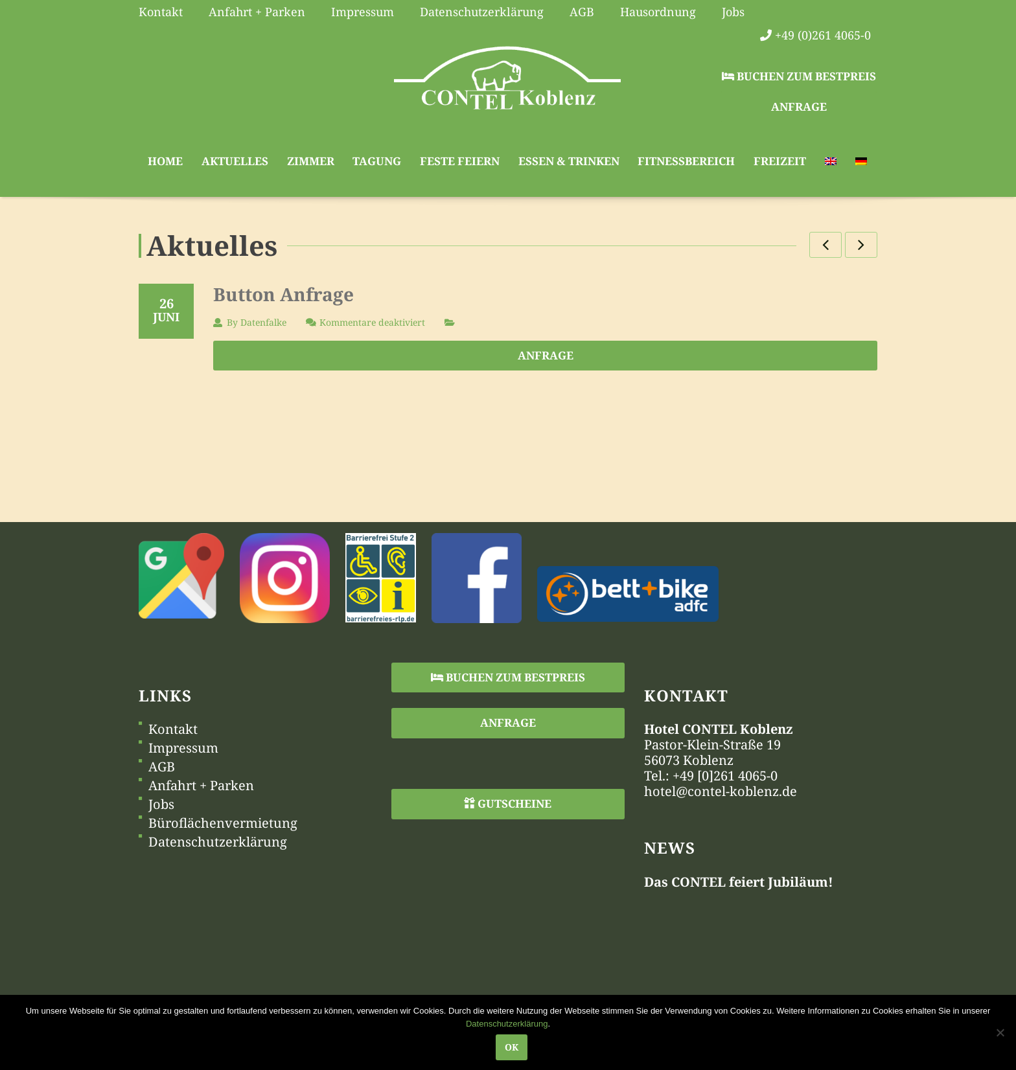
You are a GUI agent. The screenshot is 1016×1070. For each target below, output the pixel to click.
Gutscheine (507, 803)
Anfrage (799, 106)
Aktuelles (235, 161)
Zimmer (310, 161)
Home (165, 161)
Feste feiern (460, 161)
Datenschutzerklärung (217, 842)
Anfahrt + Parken (201, 785)
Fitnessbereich (686, 161)
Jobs (161, 804)
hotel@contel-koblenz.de (720, 791)
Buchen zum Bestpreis (799, 76)
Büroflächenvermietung (222, 823)
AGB (161, 767)
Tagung (376, 161)
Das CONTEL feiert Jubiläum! (738, 882)
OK (511, 1047)
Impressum (183, 748)
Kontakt (173, 729)
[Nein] (999, 1032)
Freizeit (780, 161)
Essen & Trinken (568, 161)
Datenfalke (263, 322)
